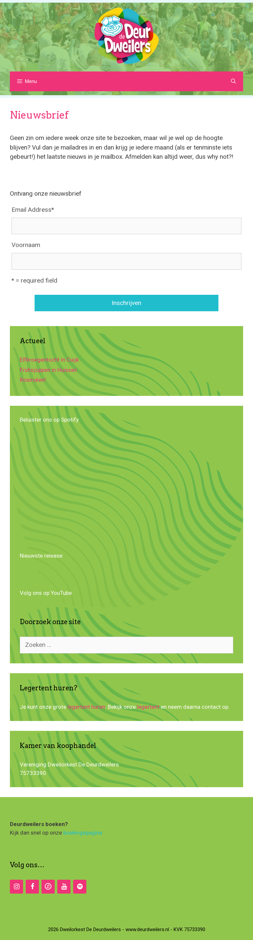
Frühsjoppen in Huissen (48, 370)
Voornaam (26, 245)
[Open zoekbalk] (233, 81)
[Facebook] (32, 887)
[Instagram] (16, 887)
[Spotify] (79, 887)
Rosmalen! (33, 379)
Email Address (33, 209)
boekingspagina (82, 832)
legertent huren (86, 707)
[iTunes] (48, 887)
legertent (148, 707)
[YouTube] (63, 887)
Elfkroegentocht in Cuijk (49, 359)
